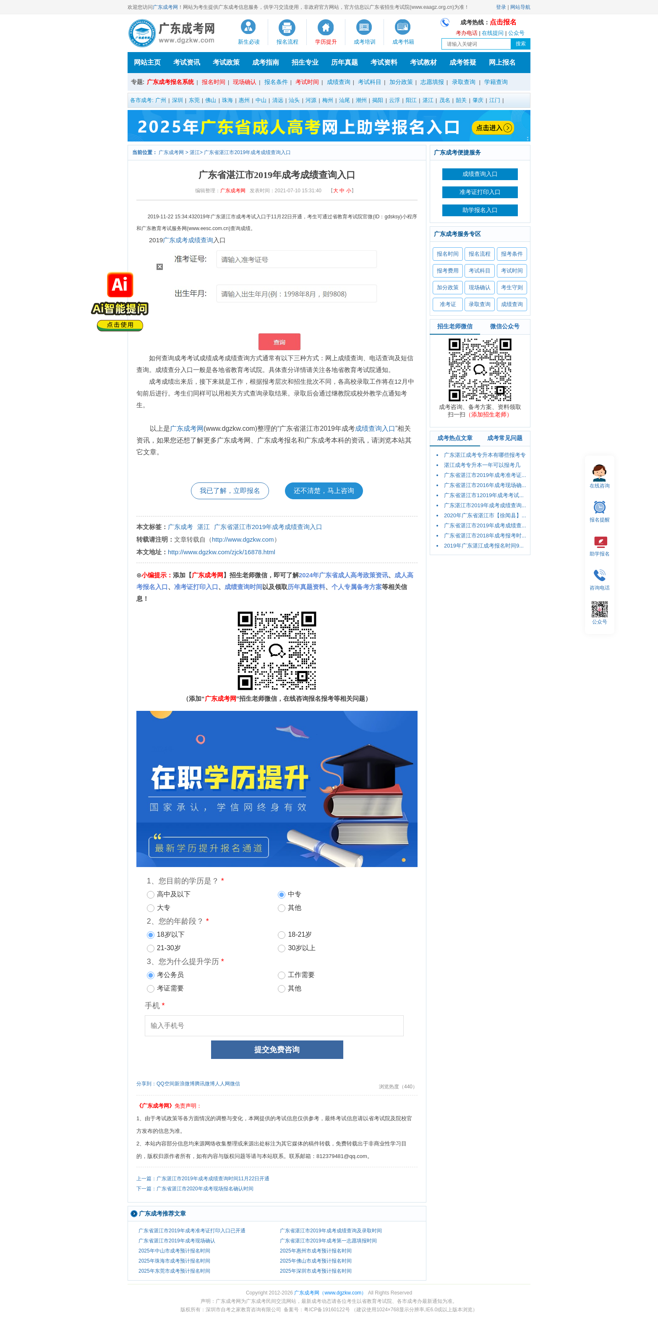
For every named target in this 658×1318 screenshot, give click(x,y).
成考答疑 (462, 62)
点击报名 (503, 22)
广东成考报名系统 (170, 82)
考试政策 (226, 62)
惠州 (244, 100)
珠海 (227, 100)
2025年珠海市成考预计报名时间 (174, 1261)
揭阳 (377, 100)
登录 (501, 7)
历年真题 (344, 62)
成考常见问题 (504, 438)
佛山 (210, 100)
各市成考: (142, 100)
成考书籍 (403, 42)
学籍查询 (496, 82)
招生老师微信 (455, 326)
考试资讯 (186, 62)
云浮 (394, 100)
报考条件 (512, 254)
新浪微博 (185, 1084)
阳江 (411, 100)
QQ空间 (166, 1084)
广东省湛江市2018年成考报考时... (485, 535)
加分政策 (401, 82)
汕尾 (344, 100)
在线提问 (493, 33)
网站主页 (147, 62)
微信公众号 (505, 326)
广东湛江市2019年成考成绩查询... (485, 505)
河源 (311, 100)
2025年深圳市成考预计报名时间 (316, 1271)
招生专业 (305, 62)
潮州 (361, 100)
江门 (494, 100)
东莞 (194, 100)
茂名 (444, 100)
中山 (261, 100)
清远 (277, 100)
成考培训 (365, 42)
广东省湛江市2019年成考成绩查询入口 (247, 152)
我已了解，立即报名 (230, 490)
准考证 (448, 304)
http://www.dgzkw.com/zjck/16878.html (221, 551)
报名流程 (287, 42)
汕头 (294, 100)
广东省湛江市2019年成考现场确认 (176, 1241)
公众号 (516, 33)
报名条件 (276, 82)
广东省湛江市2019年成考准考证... (485, 475)
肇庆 (478, 100)
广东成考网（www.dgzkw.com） (330, 1293)
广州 (160, 100)
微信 (235, 1084)
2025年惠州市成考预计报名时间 (316, 1251)
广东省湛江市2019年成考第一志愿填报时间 (328, 1241)
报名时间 (213, 82)
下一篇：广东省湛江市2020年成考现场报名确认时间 (194, 1189)
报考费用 (448, 270)
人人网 (222, 1084)
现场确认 (244, 82)
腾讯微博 (205, 1084)
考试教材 (423, 62)
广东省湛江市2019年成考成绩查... (485, 525)
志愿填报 (432, 82)
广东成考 (175, 240)
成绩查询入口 (375, 428)
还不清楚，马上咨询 (324, 490)
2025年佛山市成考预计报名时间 (316, 1261)
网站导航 (520, 7)
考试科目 (369, 82)
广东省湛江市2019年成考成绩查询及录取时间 (331, 1231)
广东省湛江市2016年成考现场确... (485, 485)
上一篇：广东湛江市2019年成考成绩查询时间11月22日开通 (202, 1179)
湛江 (428, 100)
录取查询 (463, 82)
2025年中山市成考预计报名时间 (174, 1251)
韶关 (461, 100)
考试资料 (384, 62)
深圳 (177, 100)
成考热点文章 (455, 438)
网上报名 (502, 62)
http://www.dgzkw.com (243, 539)
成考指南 (265, 62)
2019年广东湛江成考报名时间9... (484, 545)
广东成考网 (165, 7)
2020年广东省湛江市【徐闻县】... (485, 515)
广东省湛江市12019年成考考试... (484, 495)
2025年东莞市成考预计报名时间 (174, 1271)
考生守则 (512, 287)
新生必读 (249, 42)
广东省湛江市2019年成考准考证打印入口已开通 (191, 1231)
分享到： (146, 1084)
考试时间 (307, 82)
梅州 (327, 100)
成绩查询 (200, 240)
